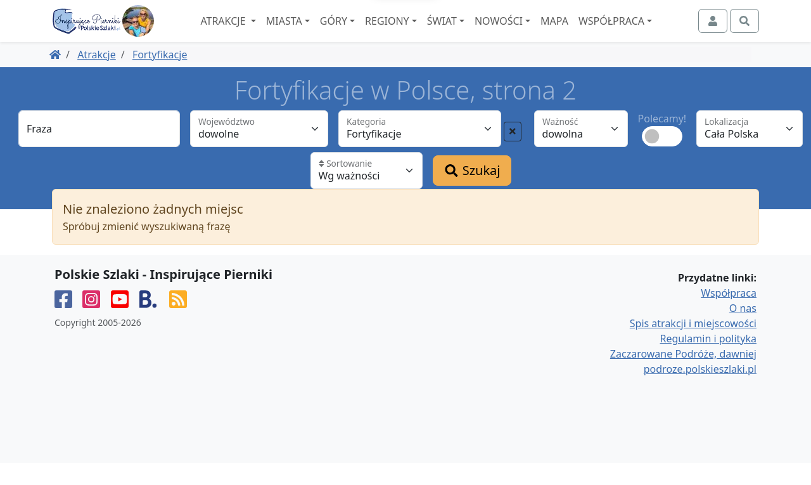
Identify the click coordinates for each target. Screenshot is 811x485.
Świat (476, 32)
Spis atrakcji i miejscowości (693, 345)
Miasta (318, 32)
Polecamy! (662, 141)
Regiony (421, 32)
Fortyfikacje (160, 77)
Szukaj (472, 192)
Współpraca (646, 32)
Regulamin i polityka (708, 361)
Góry (367, 32)
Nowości (533, 32)
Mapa (589, 32)
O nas (743, 330)
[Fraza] (99, 151)
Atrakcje (258, 32)
